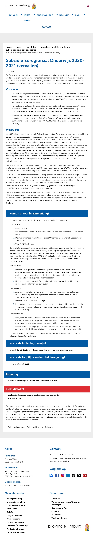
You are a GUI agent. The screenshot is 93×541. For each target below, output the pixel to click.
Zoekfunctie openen (88, 6)
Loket (27, 15)
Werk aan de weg (59, 518)
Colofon (10, 512)
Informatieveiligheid (16, 502)
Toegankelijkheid (14, 515)
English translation (15, 522)
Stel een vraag (14, 398)
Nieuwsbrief (56, 515)
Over (77, 15)
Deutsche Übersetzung (17, 525)
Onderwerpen (45, 15)
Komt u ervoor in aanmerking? (30, 213)
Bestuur (64, 15)
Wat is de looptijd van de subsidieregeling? (39, 357)
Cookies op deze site (16, 505)
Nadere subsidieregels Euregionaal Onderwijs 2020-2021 (33, 380)
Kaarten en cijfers (59, 508)
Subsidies (55, 498)
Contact (46, 26)
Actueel (13, 15)
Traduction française (16, 529)
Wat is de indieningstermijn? (29, 343)
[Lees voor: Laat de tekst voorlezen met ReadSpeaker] (10, 71)
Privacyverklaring (14, 498)
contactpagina (62, 461)
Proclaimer (12, 509)
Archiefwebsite (13, 519)
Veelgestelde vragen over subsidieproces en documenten (34, 395)
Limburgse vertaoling (16, 532)
